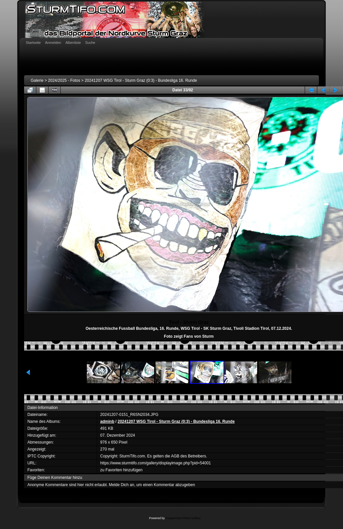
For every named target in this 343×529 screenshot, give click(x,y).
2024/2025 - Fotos (64, 80)
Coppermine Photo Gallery (182, 518)
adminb (107, 421)
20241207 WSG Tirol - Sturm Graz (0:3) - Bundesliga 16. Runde (141, 80)
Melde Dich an (121, 484)
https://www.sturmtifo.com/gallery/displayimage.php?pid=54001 (155, 463)
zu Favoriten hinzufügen (121, 470)
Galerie (37, 80)
